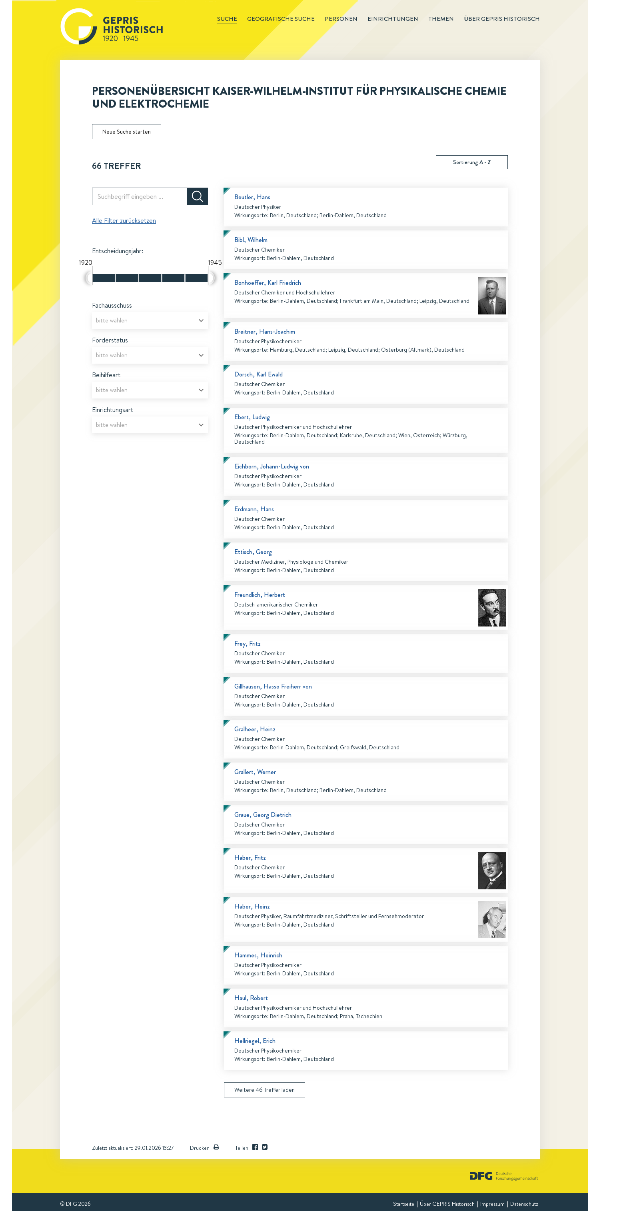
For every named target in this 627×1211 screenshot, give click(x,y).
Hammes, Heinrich (258, 955)
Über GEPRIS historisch (502, 18)
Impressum (492, 1204)
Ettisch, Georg (253, 551)
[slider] (89, 278)
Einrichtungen (392, 18)
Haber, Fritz (250, 857)
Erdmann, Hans (254, 509)
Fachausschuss (112, 305)
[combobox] (150, 320)
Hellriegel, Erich (255, 1040)
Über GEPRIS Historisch (447, 1204)
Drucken (204, 1148)
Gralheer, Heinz (255, 729)
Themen (441, 18)
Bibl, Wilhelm (251, 239)
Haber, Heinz (252, 906)
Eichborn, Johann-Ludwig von (271, 466)
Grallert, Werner (255, 772)
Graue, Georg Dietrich (263, 814)
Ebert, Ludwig (252, 417)
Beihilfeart (106, 375)
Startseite (403, 1204)
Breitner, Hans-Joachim (264, 331)
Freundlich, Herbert (259, 594)
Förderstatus (110, 340)
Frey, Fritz (247, 643)
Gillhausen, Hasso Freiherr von (273, 686)
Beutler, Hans (252, 197)
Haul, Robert (251, 998)
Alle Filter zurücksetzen (124, 220)
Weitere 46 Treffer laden (264, 1090)
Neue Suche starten (126, 132)
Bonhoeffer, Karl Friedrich (267, 282)
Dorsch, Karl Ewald (258, 374)
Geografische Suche (281, 18)
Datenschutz (524, 1204)
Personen (341, 18)
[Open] (201, 320)
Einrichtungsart (112, 409)
